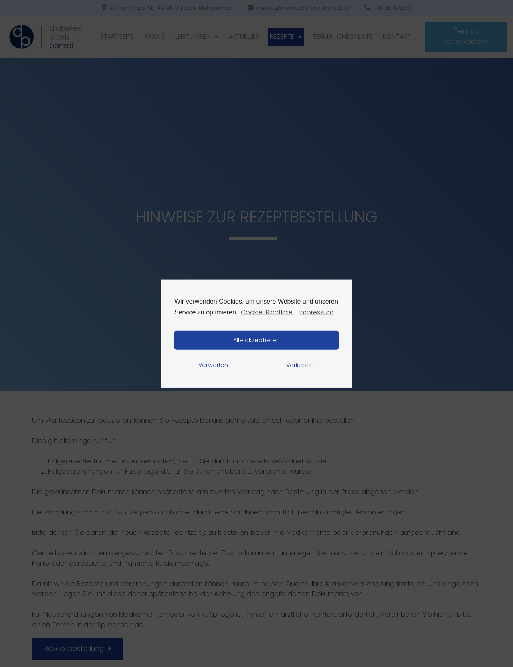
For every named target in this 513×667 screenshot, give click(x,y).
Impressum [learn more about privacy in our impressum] (316, 311)
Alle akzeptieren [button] (256, 340)
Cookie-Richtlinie (267, 311)
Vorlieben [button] (300, 365)
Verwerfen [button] (213, 365)
